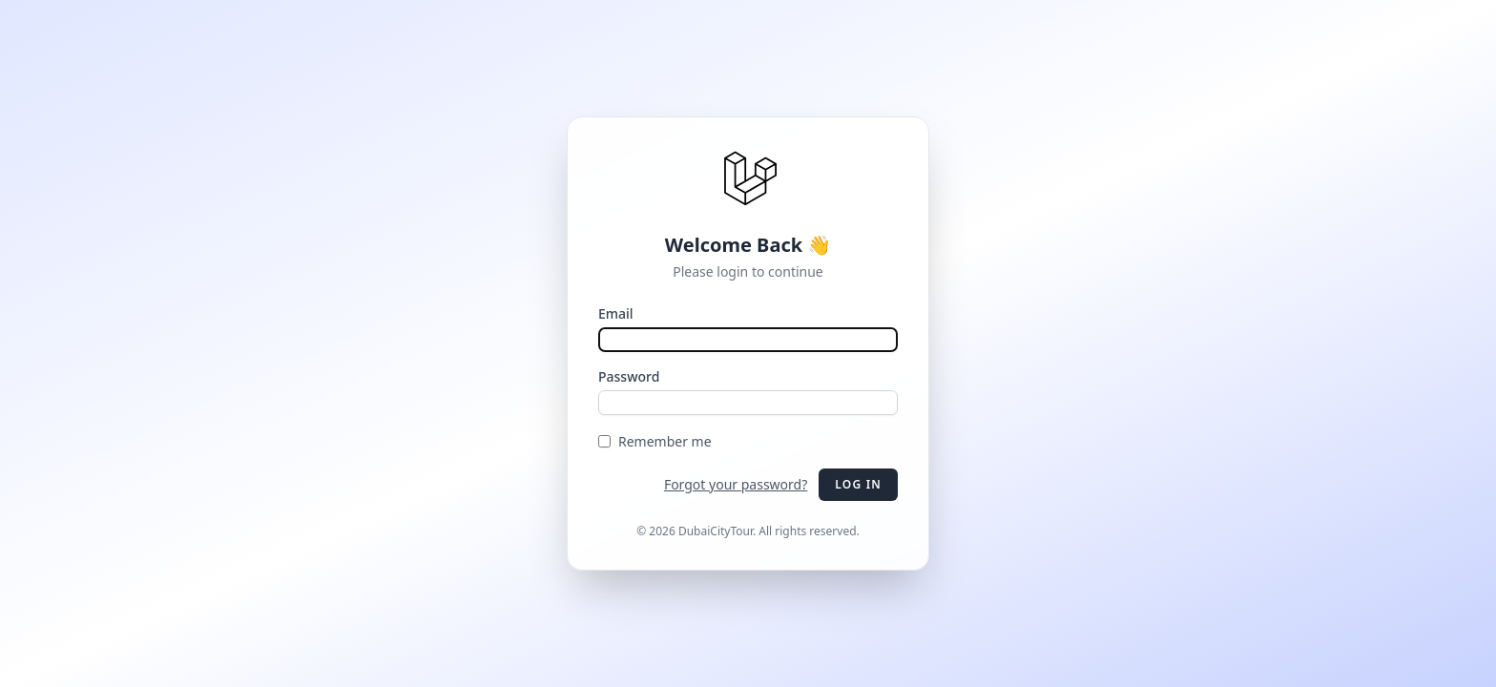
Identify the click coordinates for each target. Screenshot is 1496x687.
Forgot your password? (735, 484)
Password (628, 376)
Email (616, 313)
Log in (858, 484)
